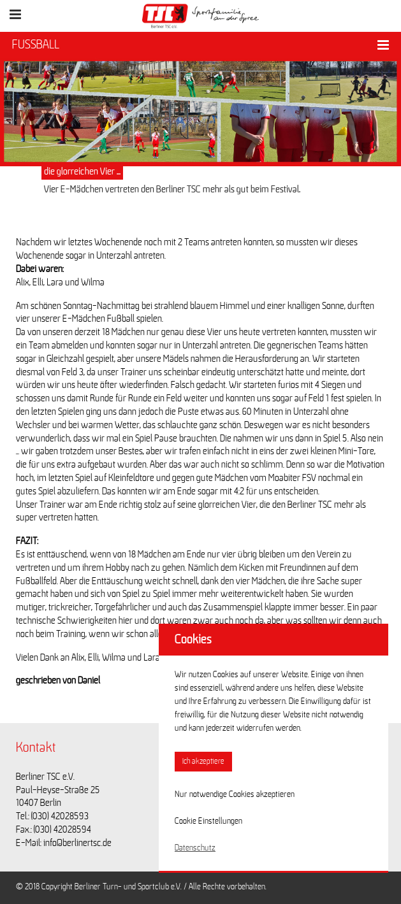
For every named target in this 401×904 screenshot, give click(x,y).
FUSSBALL (35, 44)
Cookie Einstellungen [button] (208, 821)
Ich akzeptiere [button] (203, 761)
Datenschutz (195, 847)
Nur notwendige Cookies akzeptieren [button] (235, 794)
